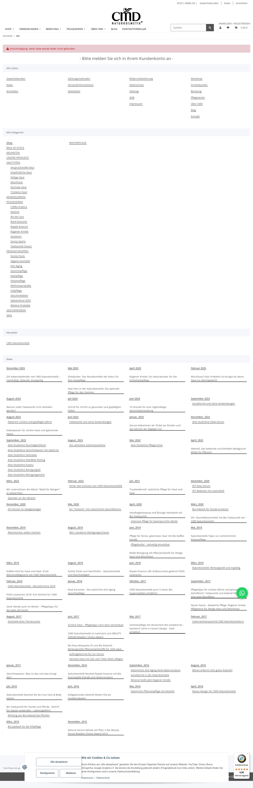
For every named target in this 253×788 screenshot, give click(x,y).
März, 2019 (12, 562)
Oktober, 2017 (137, 581)
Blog (193, 110)
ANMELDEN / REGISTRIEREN (234, 23)
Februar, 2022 (76, 480)
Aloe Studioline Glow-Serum (208, 421)
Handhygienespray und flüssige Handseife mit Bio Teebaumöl (155, 514)
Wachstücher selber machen (24, 532)
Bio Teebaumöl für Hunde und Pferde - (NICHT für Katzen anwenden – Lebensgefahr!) (32, 708)
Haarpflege (17, 275)
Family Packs (18, 256)
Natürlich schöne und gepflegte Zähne (30, 421)
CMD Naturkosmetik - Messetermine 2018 (31, 586)
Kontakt (195, 116)
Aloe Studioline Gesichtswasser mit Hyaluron (33, 450)
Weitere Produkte (20, 305)
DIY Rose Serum (201, 485)
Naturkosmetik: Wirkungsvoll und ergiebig (216, 567)
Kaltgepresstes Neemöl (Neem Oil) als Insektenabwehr (89, 696)
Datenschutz (103, 777)
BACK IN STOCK (15, 147)
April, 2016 (197, 686)
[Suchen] (188, 27)
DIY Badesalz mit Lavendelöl (208, 490)
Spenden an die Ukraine (21, 497)
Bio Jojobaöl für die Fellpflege (24, 726)
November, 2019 (16, 527)
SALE (9, 315)
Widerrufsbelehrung (141, 78)
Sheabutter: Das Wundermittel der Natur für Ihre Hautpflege (93, 378)
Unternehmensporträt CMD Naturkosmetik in (218, 621)
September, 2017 (200, 581)
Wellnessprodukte (21, 285)
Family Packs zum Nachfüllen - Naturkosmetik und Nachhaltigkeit (94, 573)
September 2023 (200, 398)
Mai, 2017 (135, 616)
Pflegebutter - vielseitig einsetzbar (150, 544)
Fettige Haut (17, 177)
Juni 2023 (73, 416)
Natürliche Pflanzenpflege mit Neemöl (152, 691)
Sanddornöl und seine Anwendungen (213, 403)
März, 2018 (197, 562)
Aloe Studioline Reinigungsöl (24, 469)
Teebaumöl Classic (21, 246)
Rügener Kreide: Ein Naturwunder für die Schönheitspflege (153, 378)
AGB (131, 97)
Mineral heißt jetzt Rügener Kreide (150, 680)
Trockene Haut (19, 192)
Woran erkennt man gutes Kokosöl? (212, 670)
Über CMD (197, 103)
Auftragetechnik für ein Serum (86, 654)
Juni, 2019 (135, 527)
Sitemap (134, 91)
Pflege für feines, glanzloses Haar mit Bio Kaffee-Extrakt (157, 537)
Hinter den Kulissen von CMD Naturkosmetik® (95, 485)
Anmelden (242, 3)
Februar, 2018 (14, 581)
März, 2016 (12, 721)
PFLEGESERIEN (14, 201)
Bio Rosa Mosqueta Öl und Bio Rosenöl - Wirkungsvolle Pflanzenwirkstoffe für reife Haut (94, 647)
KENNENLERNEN (16, 197)
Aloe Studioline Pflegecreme (147, 445)
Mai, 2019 (196, 527)
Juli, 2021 (134, 480)
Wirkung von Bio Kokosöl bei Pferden (29, 715)
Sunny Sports (18, 241)
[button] (220, 27)
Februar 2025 (198, 368)
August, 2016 (198, 665)
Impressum (87, 777)
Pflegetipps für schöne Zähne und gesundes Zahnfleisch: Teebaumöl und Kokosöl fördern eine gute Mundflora (216, 593)
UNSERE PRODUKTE (17, 157)
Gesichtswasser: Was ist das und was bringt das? (31, 675)
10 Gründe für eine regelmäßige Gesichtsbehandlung (147, 408)
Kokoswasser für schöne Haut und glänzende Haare (32, 432)
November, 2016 (77, 665)
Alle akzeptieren (59, 761)
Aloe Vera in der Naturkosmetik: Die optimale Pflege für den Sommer (93, 390)
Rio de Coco (17, 216)
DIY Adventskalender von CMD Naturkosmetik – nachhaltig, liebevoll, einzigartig (33, 378)
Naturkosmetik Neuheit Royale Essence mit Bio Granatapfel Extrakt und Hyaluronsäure (94, 675)
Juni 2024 (134, 398)
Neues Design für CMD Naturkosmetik (214, 691)
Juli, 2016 (11, 686)
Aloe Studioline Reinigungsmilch (26, 474)
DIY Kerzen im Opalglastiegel (24, 509)
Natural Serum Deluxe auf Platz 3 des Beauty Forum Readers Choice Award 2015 (93, 731)
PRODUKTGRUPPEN (17, 251)
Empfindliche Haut (21, 172)
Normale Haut (19, 187)
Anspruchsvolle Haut (22, 167)
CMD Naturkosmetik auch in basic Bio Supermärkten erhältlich (150, 591)
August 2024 (13, 398)
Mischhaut (17, 182)
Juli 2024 (73, 398)
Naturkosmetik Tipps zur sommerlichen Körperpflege (213, 537)
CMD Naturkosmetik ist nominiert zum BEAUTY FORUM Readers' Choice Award (94, 635)
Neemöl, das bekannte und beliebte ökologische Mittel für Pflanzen (218, 450)
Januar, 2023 (136, 416)
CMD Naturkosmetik (17, 343)
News (227, 3)
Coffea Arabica (19, 206)
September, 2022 (16, 440)
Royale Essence (19, 226)
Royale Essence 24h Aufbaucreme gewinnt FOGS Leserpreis (157, 573)
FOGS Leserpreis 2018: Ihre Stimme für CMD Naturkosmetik (31, 596)
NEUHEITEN (13, 152)
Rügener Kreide (19, 231)
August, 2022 (75, 440)
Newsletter (74, 91)
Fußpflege (16, 290)
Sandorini (16, 236)
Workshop (196, 78)
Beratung (196, 91)
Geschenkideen (19, 295)
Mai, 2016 (135, 686)
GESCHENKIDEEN (16, 310)
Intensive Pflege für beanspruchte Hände (154, 521)
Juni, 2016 (73, 686)
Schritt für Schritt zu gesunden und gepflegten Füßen (94, 408)
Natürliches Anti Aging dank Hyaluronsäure (155, 670)
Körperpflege (18, 280)
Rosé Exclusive (19, 221)
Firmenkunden (199, 84)
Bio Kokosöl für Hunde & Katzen (210, 509)
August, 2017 (13, 616)
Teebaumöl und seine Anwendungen (90, 421)
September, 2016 (139, 665)
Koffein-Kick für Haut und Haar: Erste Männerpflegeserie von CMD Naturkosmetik (31, 573)
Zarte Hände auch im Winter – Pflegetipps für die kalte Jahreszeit (32, 608)
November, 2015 (77, 721)
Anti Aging (16, 265)
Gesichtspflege (19, 270)
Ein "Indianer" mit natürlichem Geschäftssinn (95, 509)
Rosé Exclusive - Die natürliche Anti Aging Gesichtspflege (91, 591)
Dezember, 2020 (200, 480)
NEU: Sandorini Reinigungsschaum (89, 532)
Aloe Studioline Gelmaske (22, 454)
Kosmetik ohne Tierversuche (24, 621)
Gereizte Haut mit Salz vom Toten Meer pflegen (96, 658)
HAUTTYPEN (13, 162)
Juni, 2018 (135, 562)
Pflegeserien (198, 97)
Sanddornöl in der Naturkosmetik (150, 675)
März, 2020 (197, 504)
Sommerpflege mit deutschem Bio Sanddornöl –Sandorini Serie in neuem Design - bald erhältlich (156, 628)
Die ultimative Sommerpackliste (87, 445)
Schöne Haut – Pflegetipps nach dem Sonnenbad (95, 624)
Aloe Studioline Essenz (21, 464)
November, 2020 (16, 504)
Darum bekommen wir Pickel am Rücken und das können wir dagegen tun (155, 427)
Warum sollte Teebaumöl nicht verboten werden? (29, 408)
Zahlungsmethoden (79, 78)
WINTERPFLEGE (77, 142)
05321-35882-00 (186, 3)
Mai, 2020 (73, 504)
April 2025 (135, 368)
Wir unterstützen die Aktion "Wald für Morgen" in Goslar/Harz (33, 491)
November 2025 (15, 368)
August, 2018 (75, 562)
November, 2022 (200, 416)
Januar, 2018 (75, 581)
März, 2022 (12, 480)
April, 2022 (197, 440)
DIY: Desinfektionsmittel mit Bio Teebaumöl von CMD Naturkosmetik (218, 519)
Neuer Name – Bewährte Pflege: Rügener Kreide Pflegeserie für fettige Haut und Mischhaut (218, 607)
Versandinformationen (81, 84)
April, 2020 (135, 504)
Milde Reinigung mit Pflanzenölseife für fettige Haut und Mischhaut (156, 554)
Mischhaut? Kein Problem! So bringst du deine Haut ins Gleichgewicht (217, 378)
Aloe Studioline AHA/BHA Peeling (26, 459)
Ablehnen (71, 773)
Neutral (15, 211)
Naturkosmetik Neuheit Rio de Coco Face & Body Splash (33, 696)
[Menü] (248, 755)
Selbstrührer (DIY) (21, 300)
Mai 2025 (73, 368)
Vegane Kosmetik (20, 261)
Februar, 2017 (199, 616)
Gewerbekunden (209, 3)
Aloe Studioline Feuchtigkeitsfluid (27, 445)
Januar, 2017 (13, 665)
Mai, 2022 (135, 440)
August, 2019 (75, 527)
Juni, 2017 (73, 616)
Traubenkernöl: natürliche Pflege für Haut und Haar (155, 491)
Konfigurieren (47, 773)
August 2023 (13, 416)
